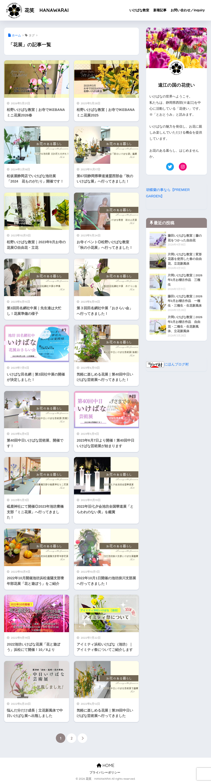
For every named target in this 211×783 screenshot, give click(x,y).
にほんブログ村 (167, 364)
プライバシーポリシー (104, 772)
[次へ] (82, 738)
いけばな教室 (139, 10)
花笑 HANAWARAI (37, 10)
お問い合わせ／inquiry (188, 10)
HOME (105, 765)
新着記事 (159, 10)
